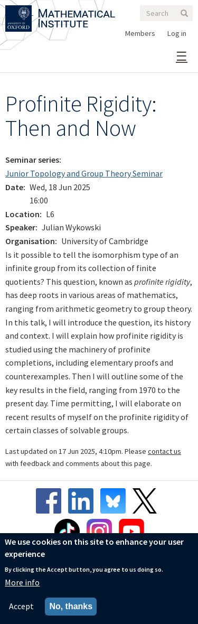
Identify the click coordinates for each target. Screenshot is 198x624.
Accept (21, 606)
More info (22, 582)
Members (140, 33)
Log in (176, 33)
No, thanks (70, 606)
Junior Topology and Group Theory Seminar (84, 173)
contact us (164, 451)
